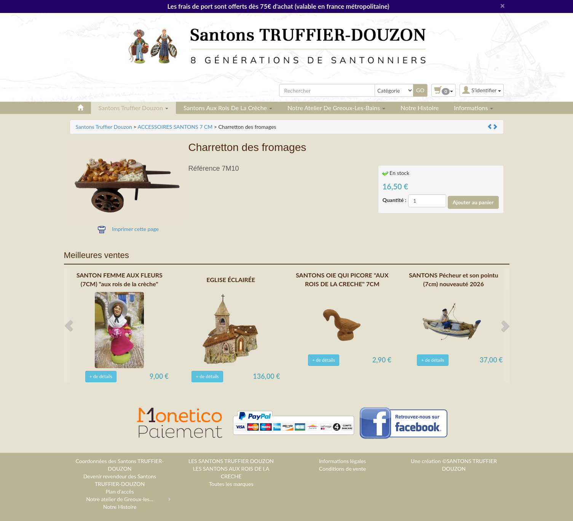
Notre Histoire (420, 107)
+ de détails (100, 376)
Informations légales (342, 461)
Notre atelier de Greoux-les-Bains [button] (336, 107)
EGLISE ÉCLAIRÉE (230, 279)
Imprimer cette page (135, 229)
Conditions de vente (342, 468)
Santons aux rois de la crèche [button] (228, 107)
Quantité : (395, 200)
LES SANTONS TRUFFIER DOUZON (231, 461)
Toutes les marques (231, 484)
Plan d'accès (119, 491)
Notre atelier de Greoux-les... (119, 499)
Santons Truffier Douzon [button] (133, 107)
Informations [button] (473, 107)
